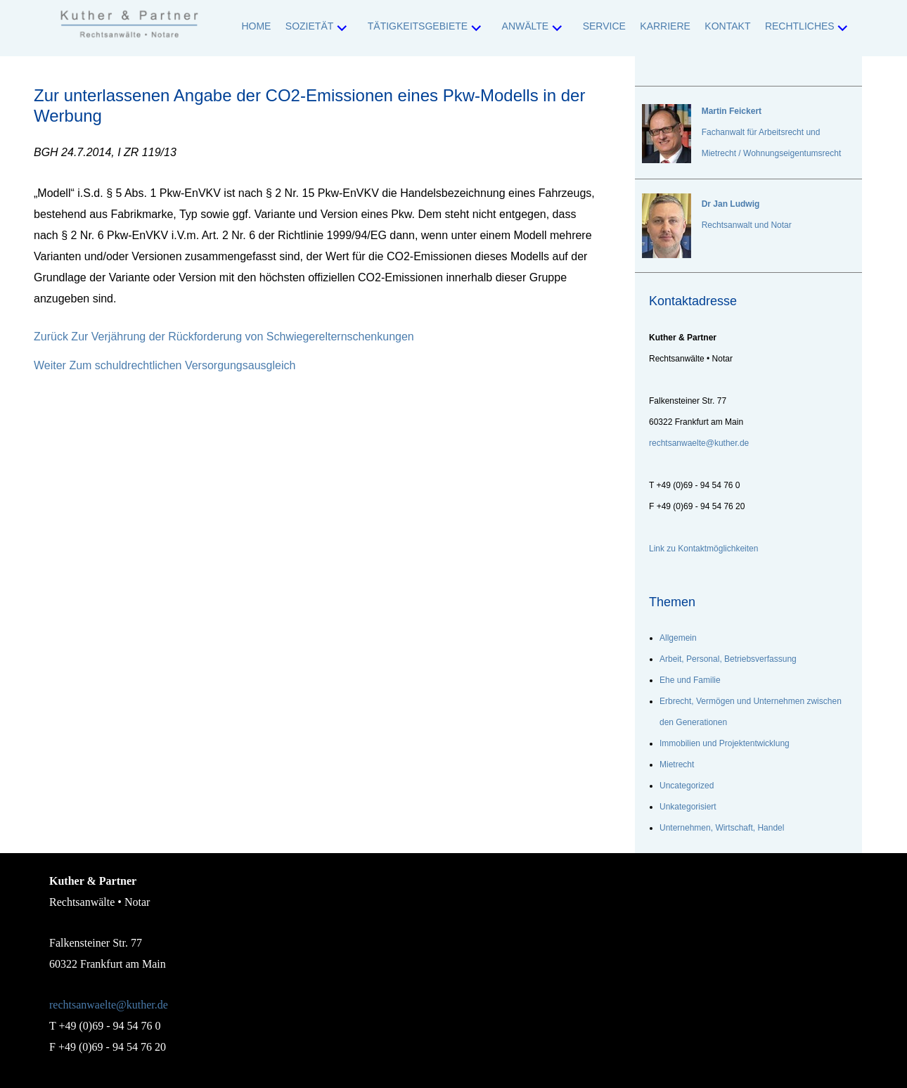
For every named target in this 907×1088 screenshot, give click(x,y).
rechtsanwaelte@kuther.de (108, 1005)
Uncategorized (687, 786)
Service (604, 26)
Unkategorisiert (688, 807)
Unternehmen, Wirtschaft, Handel (722, 828)
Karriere (665, 26)
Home (256, 26)
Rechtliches (800, 26)
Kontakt (727, 26)
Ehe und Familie (690, 680)
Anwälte (525, 26)
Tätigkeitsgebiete (418, 26)
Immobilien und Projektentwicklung (725, 743)
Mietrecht (677, 764)
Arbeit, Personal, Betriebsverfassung (728, 659)
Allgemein (678, 638)
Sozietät (309, 26)
